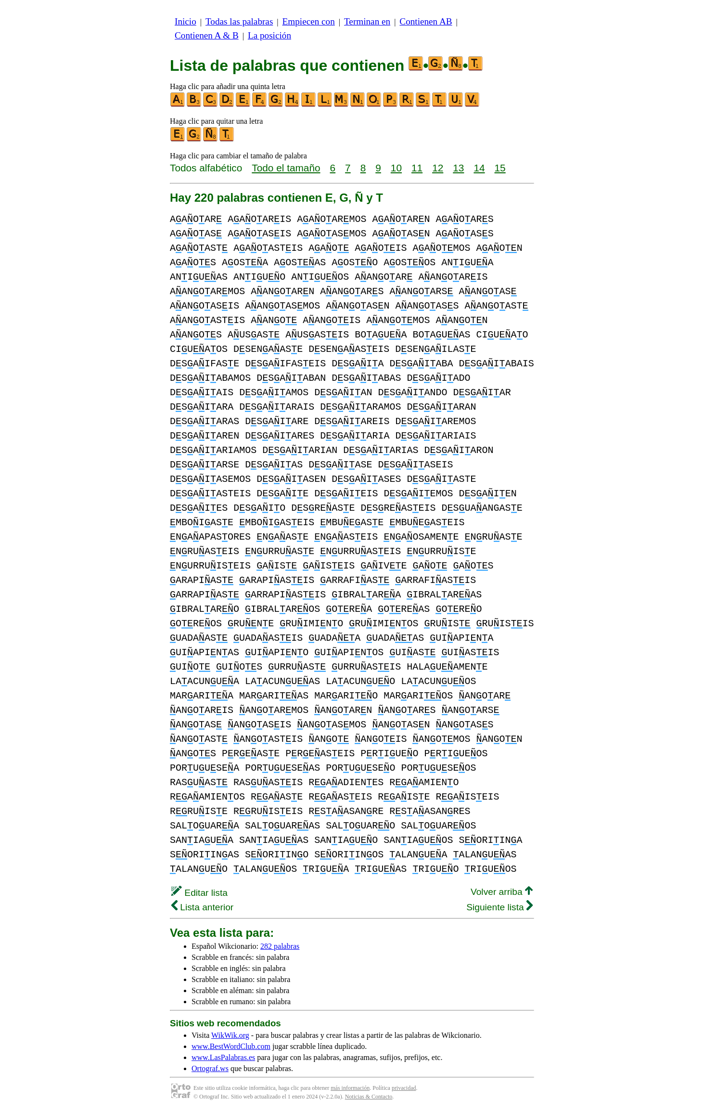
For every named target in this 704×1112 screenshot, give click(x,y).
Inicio (185, 21)
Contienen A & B (207, 35)
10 (396, 167)
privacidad (404, 1088)
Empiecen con (308, 21)
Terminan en (367, 21)
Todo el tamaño (286, 167)
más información (350, 1088)
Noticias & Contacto (369, 1096)
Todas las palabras (239, 21)
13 (458, 167)
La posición (269, 35)
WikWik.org (230, 1035)
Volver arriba (502, 892)
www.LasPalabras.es (223, 1057)
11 (416, 167)
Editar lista (199, 893)
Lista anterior (202, 907)
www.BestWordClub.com (231, 1046)
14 (479, 167)
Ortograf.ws (210, 1068)
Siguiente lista (499, 907)
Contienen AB (425, 21)
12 (437, 167)
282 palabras (279, 946)
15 (500, 167)
